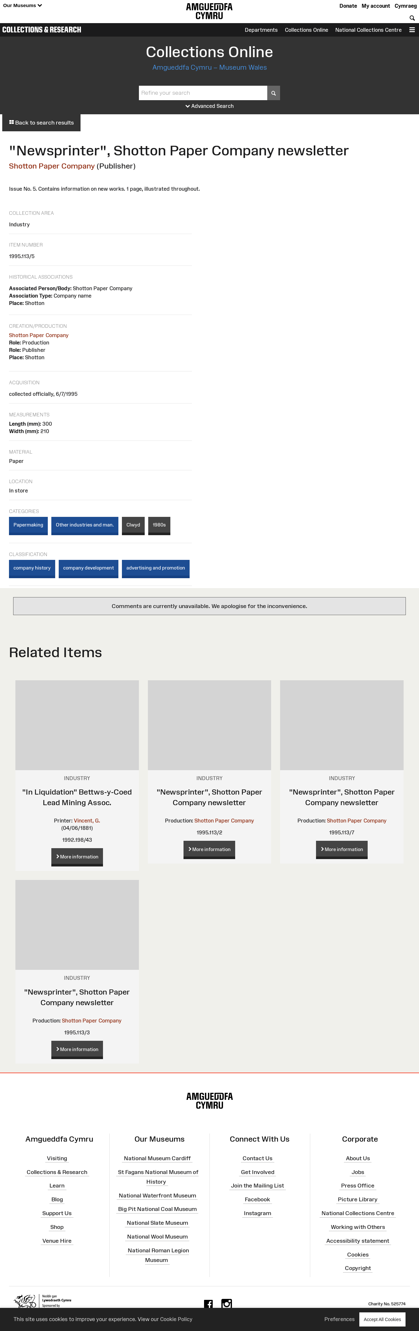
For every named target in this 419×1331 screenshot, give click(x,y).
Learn (56, 1185)
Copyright (358, 1268)
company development (88, 567)
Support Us (57, 1213)
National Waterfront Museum (157, 1195)
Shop (57, 1227)
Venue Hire (57, 1241)
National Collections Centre (368, 30)
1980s (159, 524)
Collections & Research (41, 29)
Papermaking (28, 524)
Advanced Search (209, 106)
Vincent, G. (87, 820)
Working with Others (358, 1227)
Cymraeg (406, 6)
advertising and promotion (155, 567)
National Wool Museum (157, 1236)
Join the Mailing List (257, 1185)
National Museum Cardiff (157, 1158)
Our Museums (22, 6)
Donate (348, 6)
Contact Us (257, 1158)
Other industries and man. (85, 524)
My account (376, 6)
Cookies (358, 1254)
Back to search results (41, 122)
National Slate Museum (157, 1223)
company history (32, 567)
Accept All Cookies (382, 1319)
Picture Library (358, 1199)
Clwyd (133, 524)
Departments (261, 30)
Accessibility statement (357, 1241)
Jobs (358, 1172)
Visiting (57, 1158)
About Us (358, 1158)
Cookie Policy (176, 1319)
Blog (57, 1199)
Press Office (357, 1185)
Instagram (257, 1213)
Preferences (339, 1319)
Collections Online (306, 30)
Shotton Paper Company (52, 165)
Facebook (257, 1199)
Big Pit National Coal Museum (157, 1209)
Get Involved (257, 1172)
